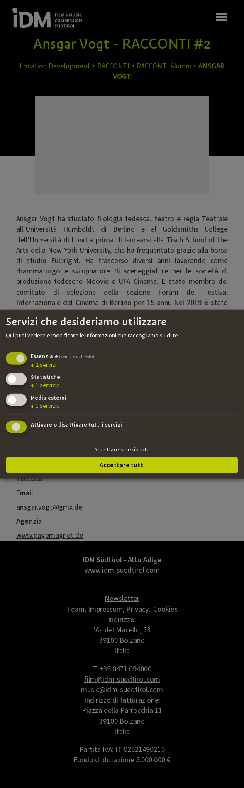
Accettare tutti (122, 464)
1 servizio (45, 385)
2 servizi (43, 365)
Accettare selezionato (122, 450)
